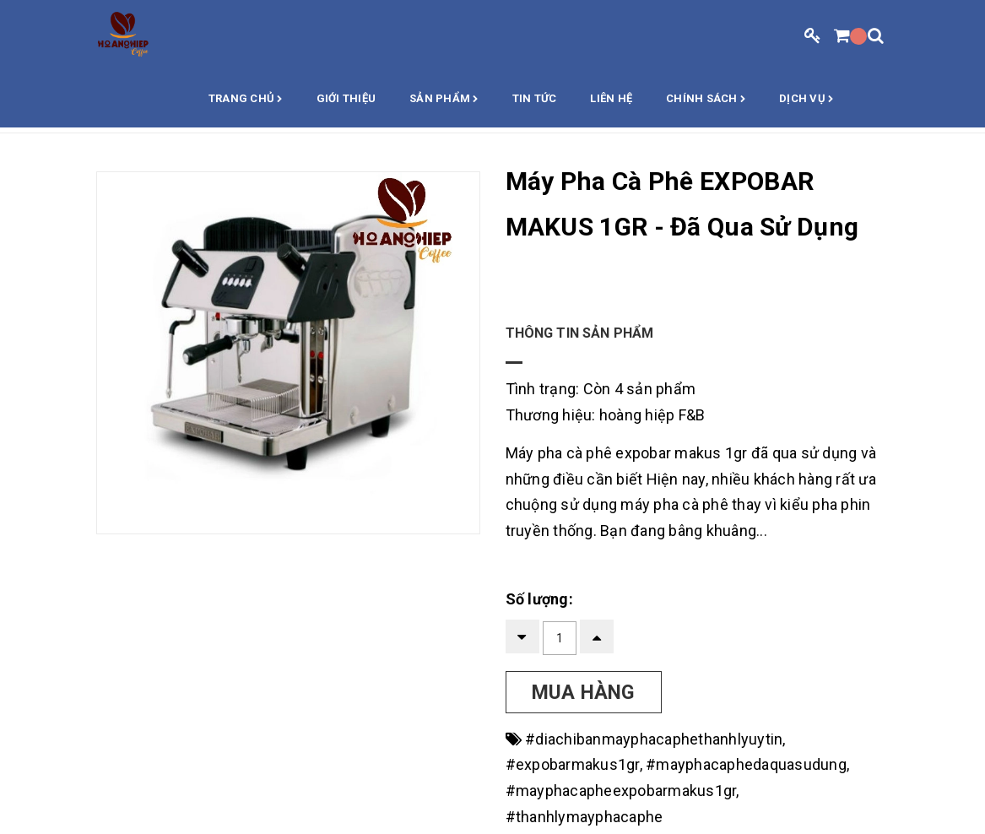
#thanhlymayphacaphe (584, 817)
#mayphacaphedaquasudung (746, 764)
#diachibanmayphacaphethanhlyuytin (653, 739)
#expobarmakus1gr (573, 764)
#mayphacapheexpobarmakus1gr (621, 790)
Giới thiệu (346, 98)
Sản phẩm (444, 99)
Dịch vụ (806, 99)
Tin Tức (534, 98)
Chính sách (705, 99)
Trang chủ (245, 99)
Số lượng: (539, 599)
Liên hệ (611, 98)
